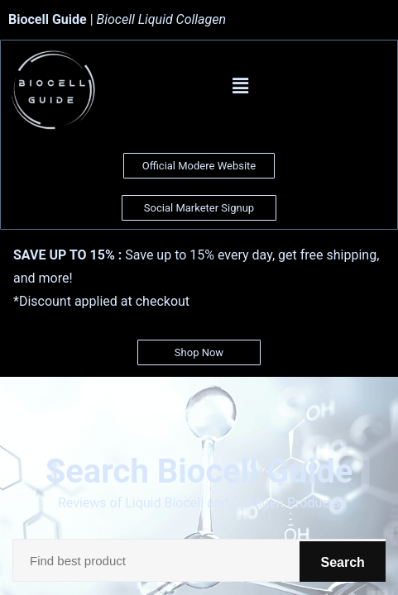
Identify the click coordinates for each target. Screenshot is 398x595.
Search (334, 560)
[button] (241, 86)
